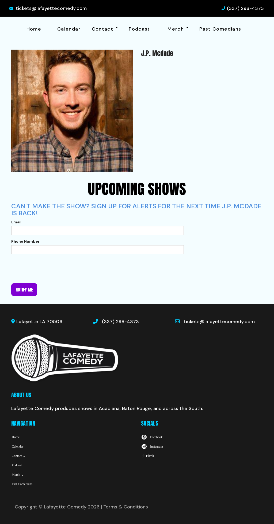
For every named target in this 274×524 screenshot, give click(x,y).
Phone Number (25, 241)
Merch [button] (178, 29)
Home (33, 29)
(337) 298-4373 (245, 8)
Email (16, 222)
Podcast (139, 29)
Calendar (69, 29)
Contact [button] (105, 29)
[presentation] (52, 268)
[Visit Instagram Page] (152, 446)
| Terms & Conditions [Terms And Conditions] (124, 507)
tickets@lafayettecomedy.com (51, 8)
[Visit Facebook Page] (152, 437)
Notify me (24, 289)
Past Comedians (220, 29)
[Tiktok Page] (147, 456)
